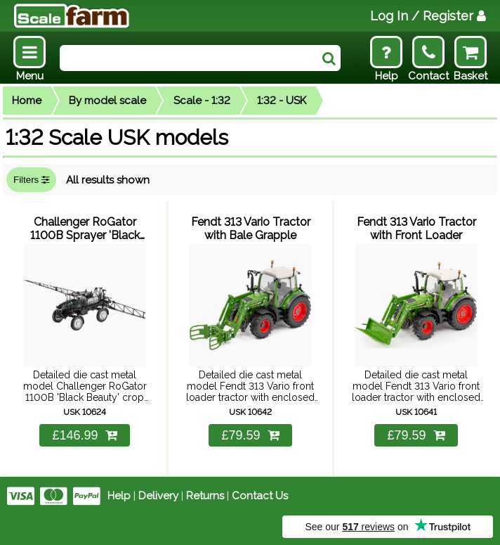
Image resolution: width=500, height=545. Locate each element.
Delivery (158, 495)
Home (26, 100)
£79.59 (250, 435)
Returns (205, 495)
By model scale (107, 100)
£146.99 (84, 435)
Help (119, 495)
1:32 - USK (281, 100)
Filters (31, 179)
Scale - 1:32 (201, 100)
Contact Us (260, 495)
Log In (428, 15)
